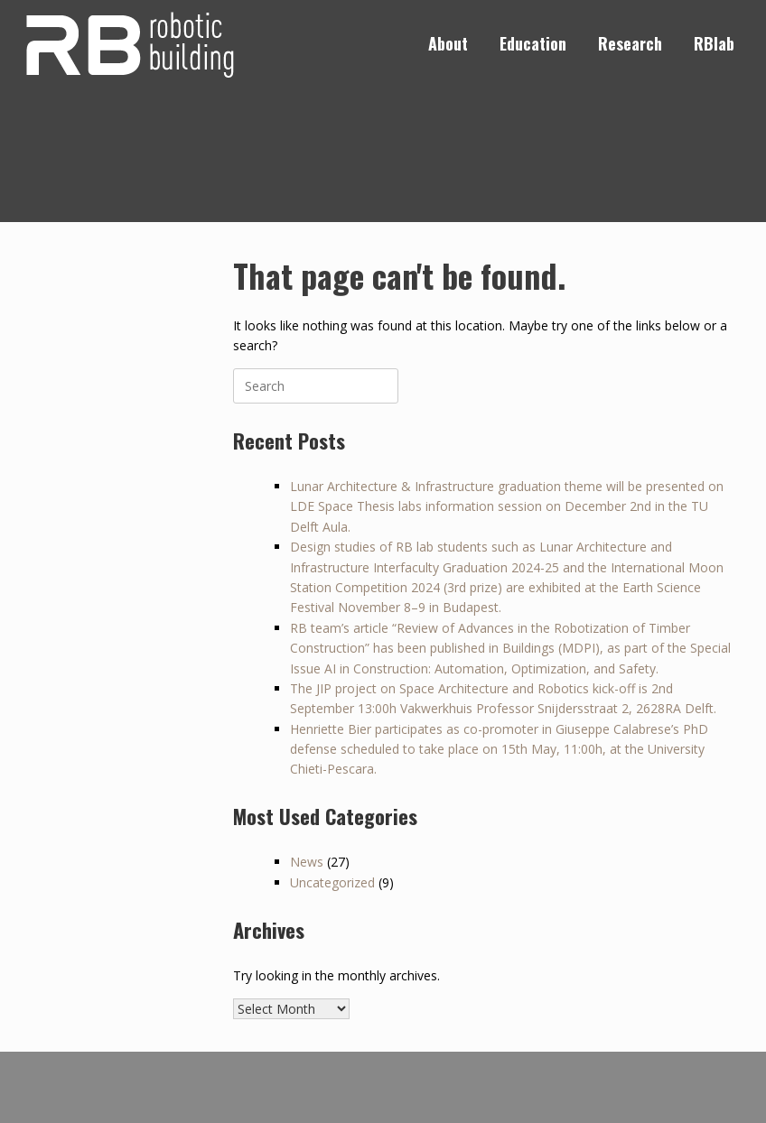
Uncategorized (332, 882)
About (448, 43)
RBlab (714, 43)
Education (533, 43)
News (306, 861)
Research (630, 43)
